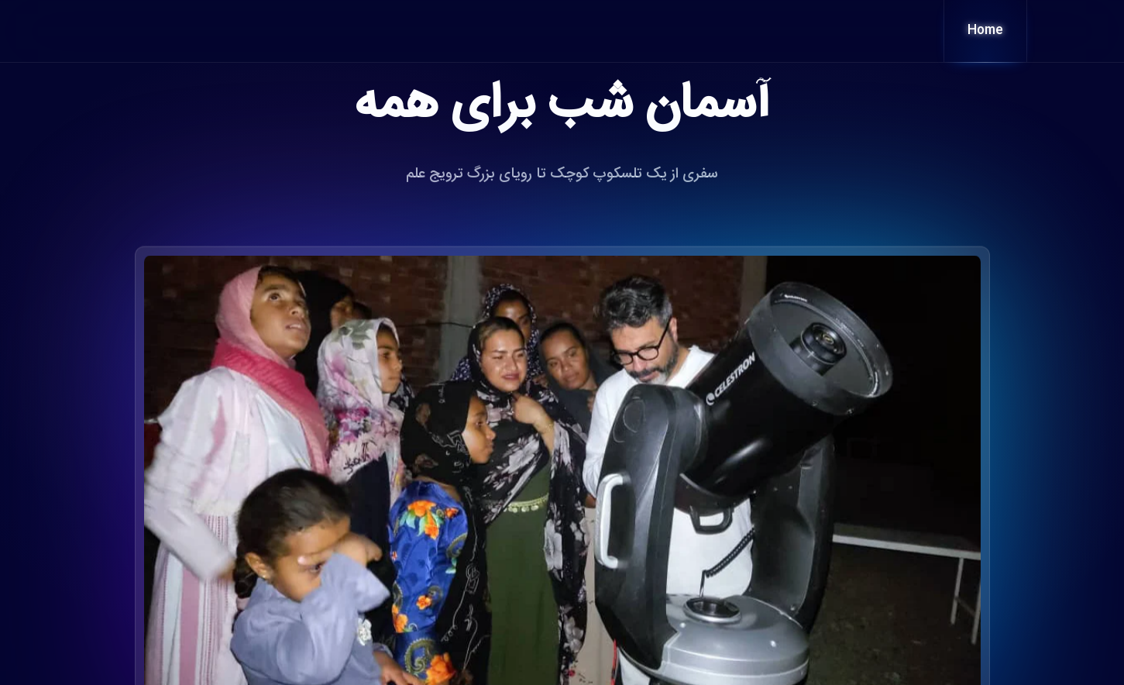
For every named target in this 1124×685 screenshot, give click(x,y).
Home (985, 30)
